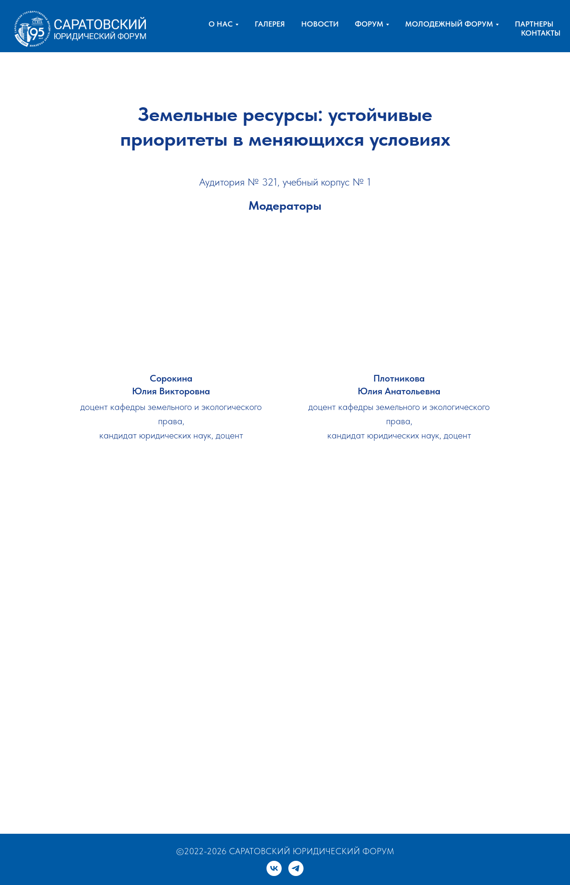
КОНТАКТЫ (540, 32)
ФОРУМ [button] (369, 23)
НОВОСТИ (320, 23)
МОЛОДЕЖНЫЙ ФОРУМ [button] (449, 23)
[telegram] (296, 868)
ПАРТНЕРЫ (534, 23)
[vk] (274, 868)
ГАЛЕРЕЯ (270, 23)
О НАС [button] (221, 23)
